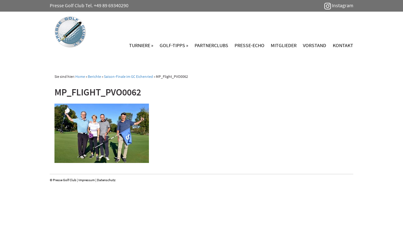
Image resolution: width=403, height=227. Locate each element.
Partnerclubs (211, 45)
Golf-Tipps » (174, 45)
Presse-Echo (249, 45)
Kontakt (343, 45)
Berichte (94, 76)
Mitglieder (284, 45)
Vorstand (314, 45)
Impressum (86, 180)
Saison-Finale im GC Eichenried (128, 76)
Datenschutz (106, 180)
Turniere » (141, 45)
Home (80, 76)
